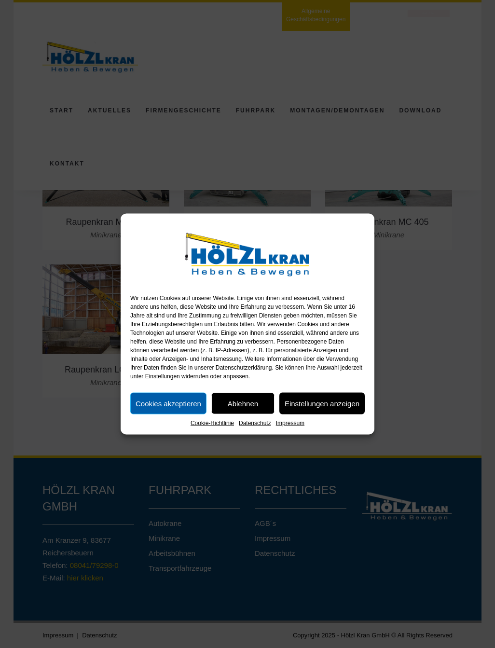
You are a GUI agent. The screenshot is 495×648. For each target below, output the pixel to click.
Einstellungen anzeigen (322, 403)
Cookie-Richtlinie (212, 423)
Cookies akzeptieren (168, 403)
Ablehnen (243, 403)
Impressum (290, 423)
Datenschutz (255, 423)
